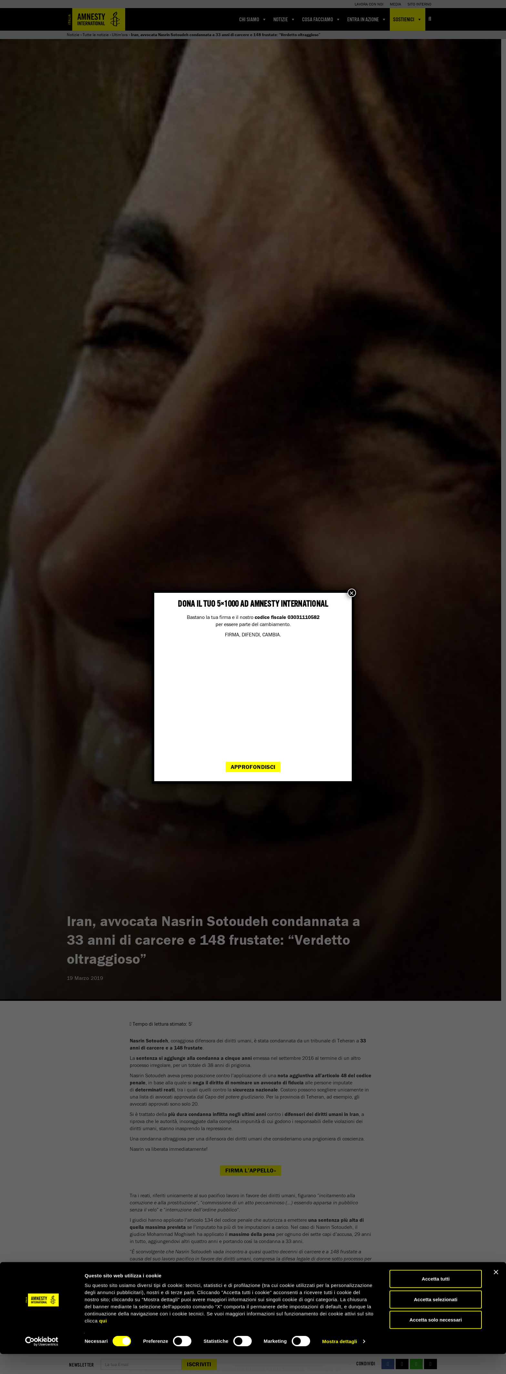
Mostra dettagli (339, 1361)
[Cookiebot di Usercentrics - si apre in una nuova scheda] (42, 1361)
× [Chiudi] (351, 593)
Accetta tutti (436, 1298)
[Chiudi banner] (496, 1292)
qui (103, 1340)
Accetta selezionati (435, 1319)
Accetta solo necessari (436, 1339)
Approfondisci (253, 767)
